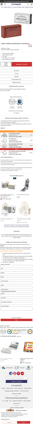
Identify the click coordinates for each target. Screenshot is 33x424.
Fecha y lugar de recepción (6, 302)
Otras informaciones (5, 306)
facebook (10, 373)
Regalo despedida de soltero (21, 327)
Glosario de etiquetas (19, 110)
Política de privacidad (5, 419)
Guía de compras (16, 403)
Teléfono (2, 285)
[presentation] (16, 313)
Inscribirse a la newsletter (16, 381)
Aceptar (23, 422)
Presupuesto (3, 297)
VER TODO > (19, 336)
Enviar (16, 320)
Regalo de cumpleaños (11, 327)
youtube (22, 373)
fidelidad (26, 236)
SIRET (2, 268)
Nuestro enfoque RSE (12, 110)
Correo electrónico (4, 281)
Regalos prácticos (3, 327)
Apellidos (2, 272)
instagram (14, 373)
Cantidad (2, 293)
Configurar (9, 422)
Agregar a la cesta (21, 64)
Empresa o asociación (5, 264)
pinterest (18, 373)
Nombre (2, 277)
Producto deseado (4, 289)
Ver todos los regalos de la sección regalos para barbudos (16, 226)
